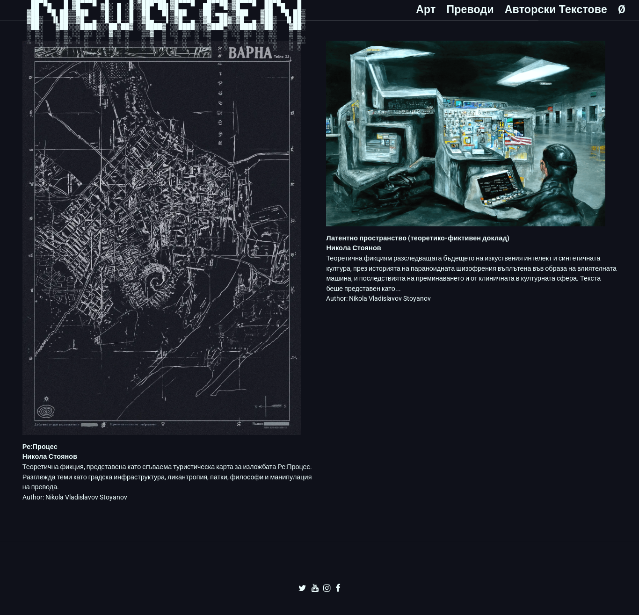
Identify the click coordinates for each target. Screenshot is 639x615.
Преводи (470, 9)
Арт (426, 9)
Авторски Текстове (556, 9)
